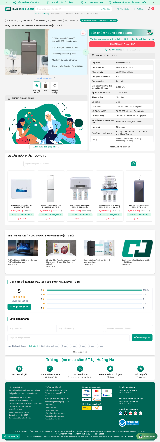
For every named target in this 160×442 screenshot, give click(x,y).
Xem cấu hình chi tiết (120, 147)
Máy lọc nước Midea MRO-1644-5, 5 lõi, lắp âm (80, 206)
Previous (7, 3)
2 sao (91, 346)
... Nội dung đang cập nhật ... (46, 147)
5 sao (64, 346)
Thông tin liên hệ (53, 387)
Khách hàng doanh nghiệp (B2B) (57, 402)
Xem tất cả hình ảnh (44, 78)
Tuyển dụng (49, 404)
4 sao (73, 346)
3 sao (82, 346)
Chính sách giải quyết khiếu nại (20, 406)
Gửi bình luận (142, 337)
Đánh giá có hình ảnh (49, 346)
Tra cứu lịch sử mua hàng (54, 416)
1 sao (100, 346)
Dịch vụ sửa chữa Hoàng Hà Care (57, 399)
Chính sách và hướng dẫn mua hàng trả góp (24, 390)
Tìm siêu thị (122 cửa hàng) (55, 413)
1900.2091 (116, 50)
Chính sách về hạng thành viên (20, 418)
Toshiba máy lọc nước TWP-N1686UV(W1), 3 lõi (21, 206)
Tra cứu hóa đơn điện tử (53, 419)
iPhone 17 (69, 14)
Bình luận (32, 346)
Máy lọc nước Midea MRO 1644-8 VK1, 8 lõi (139, 206)
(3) (17, 436)
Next (153, 3)
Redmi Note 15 (80, 14)
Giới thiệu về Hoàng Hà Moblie (56, 390)
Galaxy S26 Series (57, 14)
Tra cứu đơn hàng (51, 407)
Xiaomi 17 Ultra (92, 14)
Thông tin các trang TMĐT (55, 393)
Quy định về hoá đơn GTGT (18, 415)
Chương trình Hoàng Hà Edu (19, 412)
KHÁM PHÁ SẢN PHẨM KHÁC (122, 44)
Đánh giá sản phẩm (19, 307)
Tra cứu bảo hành (51, 410)
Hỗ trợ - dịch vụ (16, 387)
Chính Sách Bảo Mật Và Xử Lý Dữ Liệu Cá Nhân (25, 403)
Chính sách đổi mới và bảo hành (20, 398)
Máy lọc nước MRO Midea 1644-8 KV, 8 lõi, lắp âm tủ (109, 206)
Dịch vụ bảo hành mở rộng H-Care (21, 401)
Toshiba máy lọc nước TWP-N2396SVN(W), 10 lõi (51, 206)
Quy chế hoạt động (15, 409)
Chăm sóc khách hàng (53, 396)
